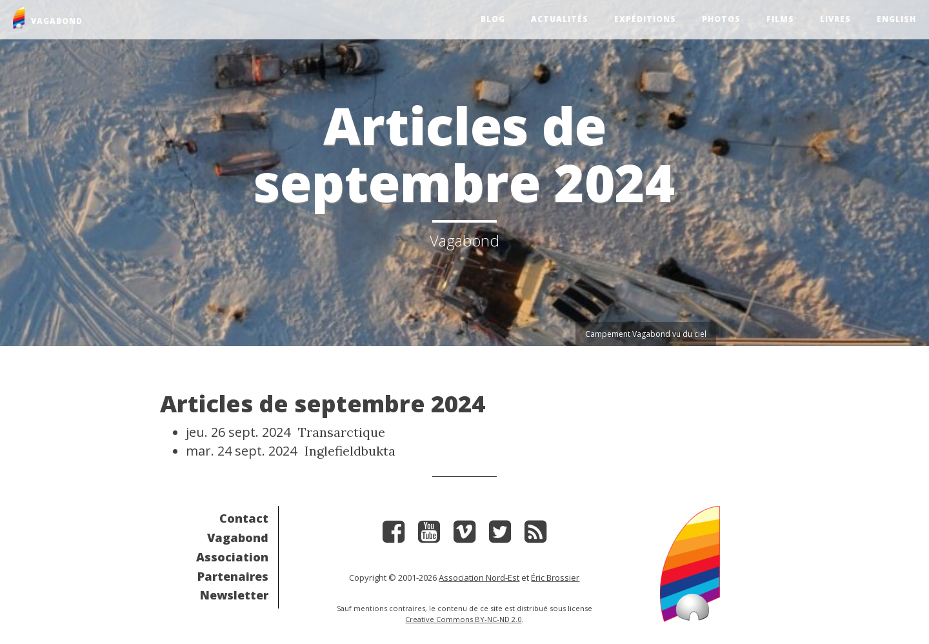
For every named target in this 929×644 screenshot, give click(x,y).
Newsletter (234, 595)
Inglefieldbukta (350, 451)
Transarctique (341, 432)
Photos (721, 19)
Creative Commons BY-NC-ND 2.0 (463, 619)
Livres (835, 19)
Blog (493, 19)
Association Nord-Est (479, 577)
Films (780, 19)
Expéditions (645, 19)
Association (232, 557)
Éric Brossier (555, 577)
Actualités (559, 19)
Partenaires (232, 576)
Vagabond (237, 537)
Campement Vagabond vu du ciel (645, 333)
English (896, 19)
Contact (243, 518)
